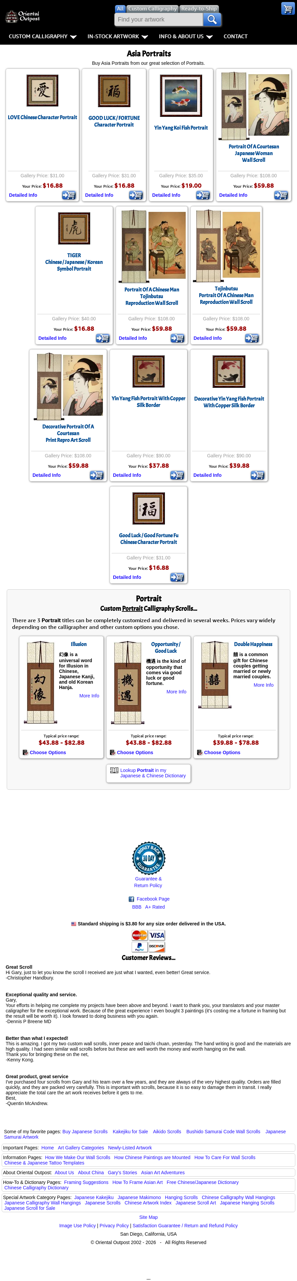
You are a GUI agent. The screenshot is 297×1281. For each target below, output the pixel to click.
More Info (89, 695)
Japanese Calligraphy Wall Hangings (42, 1202)
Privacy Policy (114, 1225)
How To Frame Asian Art (137, 1182)
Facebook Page (149, 899)
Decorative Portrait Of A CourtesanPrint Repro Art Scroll (68, 433)
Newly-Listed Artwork (130, 1147)
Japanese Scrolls (103, 1202)
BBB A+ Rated (148, 907)
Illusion (78, 644)
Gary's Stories (122, 1172)
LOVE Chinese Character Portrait (42, 117)
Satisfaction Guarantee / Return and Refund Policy (185, 1225)
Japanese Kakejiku (94, 1197)
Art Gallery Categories (81, 1147)
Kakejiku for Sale (130, 1131)
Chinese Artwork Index (148, 1202)
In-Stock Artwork (117, 36)
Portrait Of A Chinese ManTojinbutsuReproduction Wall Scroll (151, 296)
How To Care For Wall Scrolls (224, 1157)
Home (48, 1147)
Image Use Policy (77, 1225)
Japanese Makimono (139, 1197)
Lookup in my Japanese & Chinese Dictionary (153, 773)
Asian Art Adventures (163, 1172)
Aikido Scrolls (167, 1131)
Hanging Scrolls (181, 1197)
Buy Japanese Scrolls (85, 1131)
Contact (235, 36)
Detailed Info (23, 195)
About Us (64, 1172)
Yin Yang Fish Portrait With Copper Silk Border (148, 402)
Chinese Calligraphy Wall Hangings (238, 1197)
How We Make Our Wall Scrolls (77, 1157)
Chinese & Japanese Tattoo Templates (44, 1162)
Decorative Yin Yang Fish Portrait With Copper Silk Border (229, 402)
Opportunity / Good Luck (165, 647)
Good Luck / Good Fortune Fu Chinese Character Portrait (148, 539)
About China (91, 1172)
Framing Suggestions (86, 1182)
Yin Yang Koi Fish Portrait (181, 128)
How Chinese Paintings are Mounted (152, 1157)
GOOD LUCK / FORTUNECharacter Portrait (114, 121)
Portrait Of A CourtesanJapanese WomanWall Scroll (254, 153)
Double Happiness (253, 644)
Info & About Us (186, 36)
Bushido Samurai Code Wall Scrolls (223, 1131)
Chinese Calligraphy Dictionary (36, 1187)
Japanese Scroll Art (196, 1202)
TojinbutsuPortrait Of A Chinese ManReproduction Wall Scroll (226, 295)
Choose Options (44, 752)
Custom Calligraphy (43, 36)
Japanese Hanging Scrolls (247, 1202)
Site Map (148, 1217)
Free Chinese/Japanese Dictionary (203, 1182)
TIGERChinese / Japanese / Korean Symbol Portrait (74, 262)
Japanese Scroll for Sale (29, 1208)
